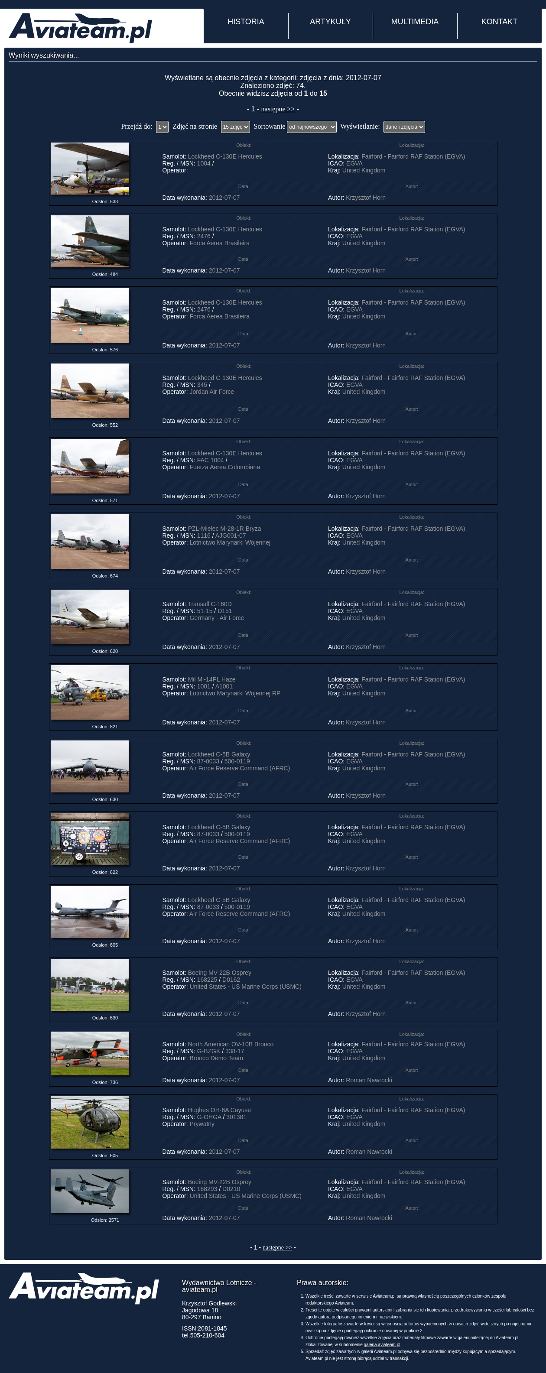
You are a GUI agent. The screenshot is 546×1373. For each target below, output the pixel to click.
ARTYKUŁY (330, 21)
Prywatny (202, 1123)
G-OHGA (209, 1116)
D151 (225, 610)
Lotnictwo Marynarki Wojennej (230, 542)
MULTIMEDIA (415, 21)
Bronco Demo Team (216, 1058)
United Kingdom (364, 170)
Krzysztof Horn (366, 197)
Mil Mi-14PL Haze (212, 679)
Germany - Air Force (217, 617)
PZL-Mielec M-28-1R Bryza (224, 528)
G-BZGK (209, 1051)
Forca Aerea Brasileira (220, 243)
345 (202, 384)
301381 (236, 1116)
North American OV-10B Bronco (231, 1044)
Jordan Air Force (212, 391)
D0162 (231, 979)
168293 (207, 1188)
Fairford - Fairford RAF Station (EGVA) (413, 156)
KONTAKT (499, 21)
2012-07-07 (224, 197)
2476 (204, 236)
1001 (204, 686)
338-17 (234, 1051)
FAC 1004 (210, 460)
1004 (204, 163)
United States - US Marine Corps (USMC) (246, 986)
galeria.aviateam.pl (382, 1344)
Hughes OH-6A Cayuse (219, 1110)
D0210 (231, 1188)
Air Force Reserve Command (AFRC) (239, 768)
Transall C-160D (209, 603)
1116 (204, 535)
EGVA (354, 163)
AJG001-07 (230, 535)
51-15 (205, 610)
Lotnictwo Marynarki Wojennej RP (235, 693)
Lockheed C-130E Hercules (225, 156)
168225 (207, 979)
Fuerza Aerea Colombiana (225, 467)
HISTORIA (246, 21)
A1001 (224, 686)
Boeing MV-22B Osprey (219, 972)
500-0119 (237, 761)
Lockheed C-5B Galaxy (220, 754)
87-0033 (208, 761)
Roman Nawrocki (369, 1080)
